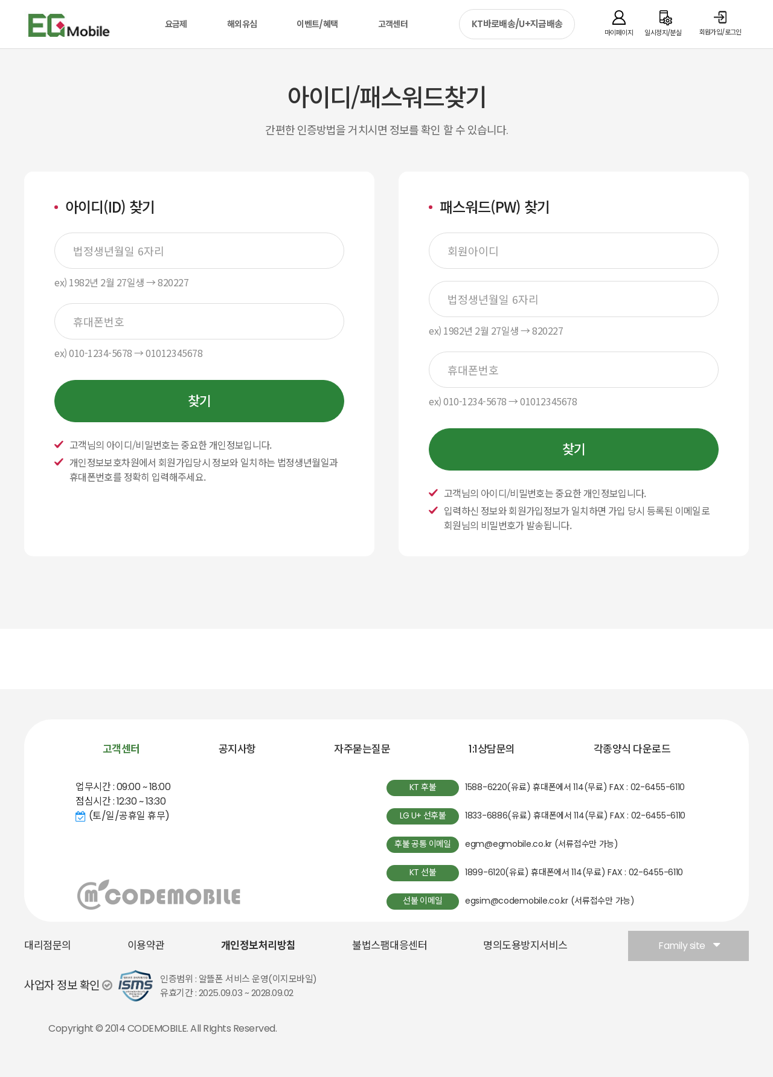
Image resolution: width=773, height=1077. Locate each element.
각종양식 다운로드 (632, 749)
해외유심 (242, 24)
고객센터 (393, 24)
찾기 (199, 401)
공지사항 (237, 749)
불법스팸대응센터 (389, 945)
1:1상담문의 (492, 749)
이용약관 (146, 945)
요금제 (176, 24)
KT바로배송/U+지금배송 (517, 24)
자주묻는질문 (362, 749)
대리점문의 (47, 945)
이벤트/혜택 (317, 24)
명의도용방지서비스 (525, 945)
